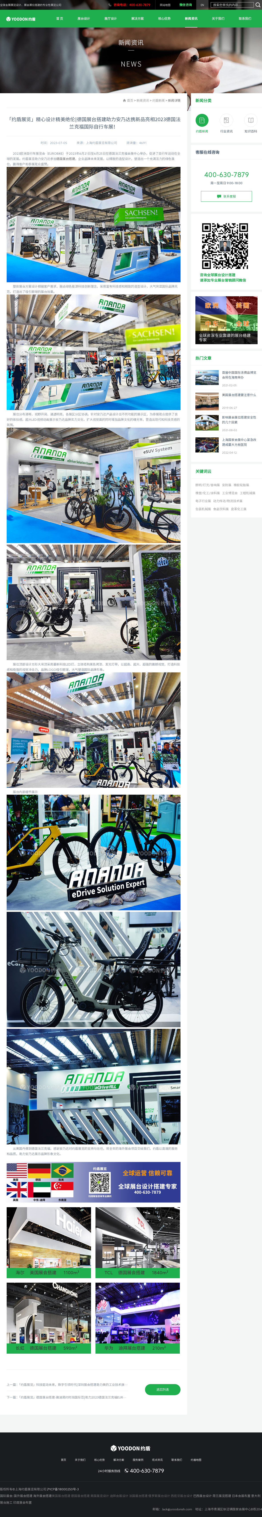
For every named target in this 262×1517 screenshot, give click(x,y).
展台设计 (83, 18)
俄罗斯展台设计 (159, 1495)
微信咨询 (185, 4)
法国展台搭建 (138, 1495)
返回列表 (163, 1389)
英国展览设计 (99, 1495)
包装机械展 (203, 509)
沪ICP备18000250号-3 (63, 1489)
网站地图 (165, 5)
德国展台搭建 (65, 158)
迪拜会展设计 (119, 1495)
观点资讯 (157, 1459)
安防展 (226, 485)
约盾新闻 (158, 100)
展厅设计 (110, 18)
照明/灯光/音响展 (207, 485)
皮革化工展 (238, 509)
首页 (130, 100)
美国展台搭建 (61, 1495)
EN (202, 5)
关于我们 (218, 18)
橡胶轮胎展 (241, 485)
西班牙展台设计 (182, 1495)
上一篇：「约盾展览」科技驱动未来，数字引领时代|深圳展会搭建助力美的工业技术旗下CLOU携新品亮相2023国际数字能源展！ (67, 1384)
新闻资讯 (191, 18)
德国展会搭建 (80, 1495)
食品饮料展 (221, 509)
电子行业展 (203, 501)
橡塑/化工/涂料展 (207, 493)
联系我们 (245, 18)
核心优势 (164, 18)
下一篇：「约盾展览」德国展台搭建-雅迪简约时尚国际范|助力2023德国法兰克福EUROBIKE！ (67, 1397)
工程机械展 (247, 493)
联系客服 (226, 196)
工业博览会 (230, 493)
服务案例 (138, 1459)
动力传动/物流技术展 (227, 501)
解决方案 (137, 18)
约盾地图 (196, 1459)
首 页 (59, 18)
